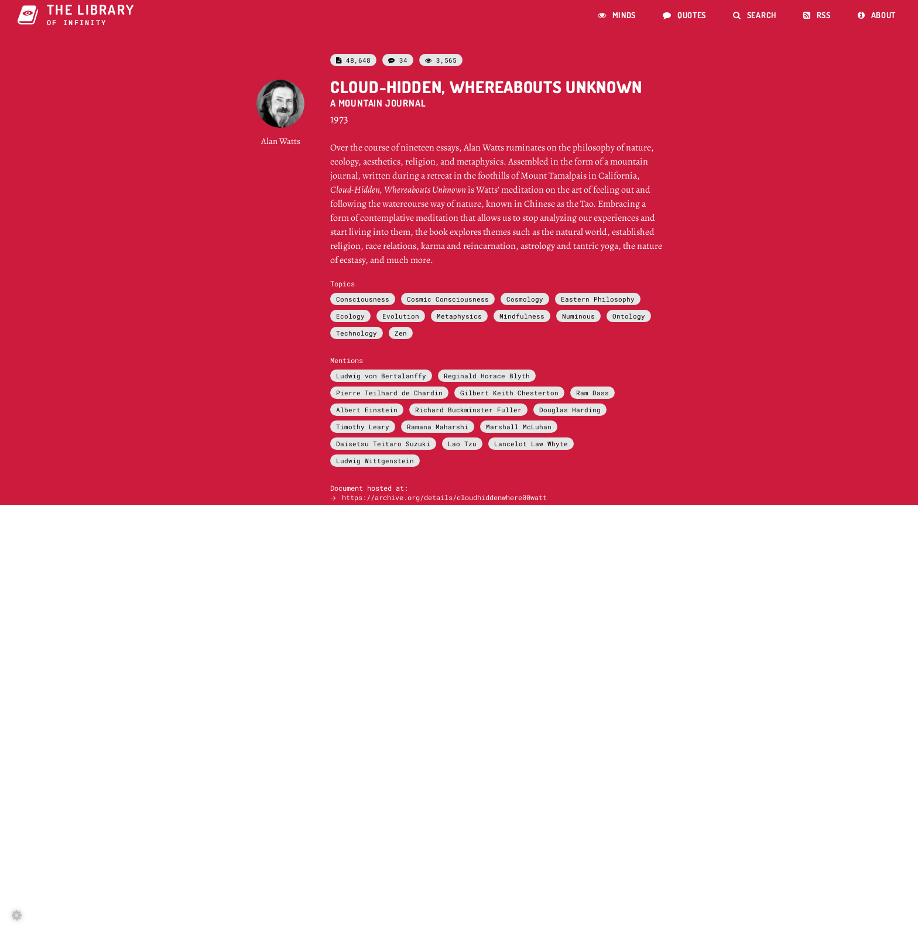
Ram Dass (592, 392)
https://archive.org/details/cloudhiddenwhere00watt (444, 497)
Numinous (578, 316)
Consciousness (362, 299)
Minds (617, 15)
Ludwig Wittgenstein (375, 460)
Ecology (350, 316)
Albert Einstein (367, 409)
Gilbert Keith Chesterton (509, 392)
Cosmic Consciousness (448, 299)
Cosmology (524, 299)
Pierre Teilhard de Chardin (389, 392)
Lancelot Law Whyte (531, 443)
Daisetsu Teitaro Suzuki (383, 443)
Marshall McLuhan (519, 426)
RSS (817, 15)
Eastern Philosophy (598, 299)
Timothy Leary (362, 426)
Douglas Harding (570, 409)
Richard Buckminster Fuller (468, 409)
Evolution (400, 316)
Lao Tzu (462, 443)
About (877, 15)
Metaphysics (459, 316)
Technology (356, 333)
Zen (401, 333)
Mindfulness (521, 316)
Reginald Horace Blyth (487, 375)
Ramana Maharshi (437, 426)
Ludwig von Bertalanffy (381, 375)
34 (397, 60)
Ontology (628, 316)
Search (754, 15)
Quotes (684, 15)
